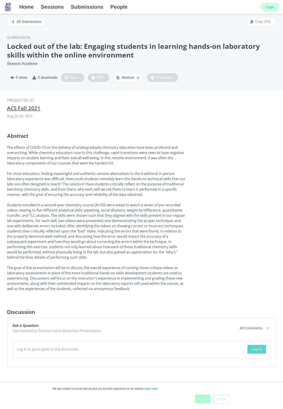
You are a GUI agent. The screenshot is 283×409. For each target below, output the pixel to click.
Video (72, 77)
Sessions (52, 7)
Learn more (151, 388)
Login (270, 7)
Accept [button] (203, 398)
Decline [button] (221, 398)
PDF (97, 77)
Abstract (128, 77)
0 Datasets (162, 77)
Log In (256, 349)
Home (26, 7)
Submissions (87, 7)
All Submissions (26, 22)
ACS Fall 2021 (23, 108)
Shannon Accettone (22, 63)
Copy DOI (260, 22)
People (119, 7)
